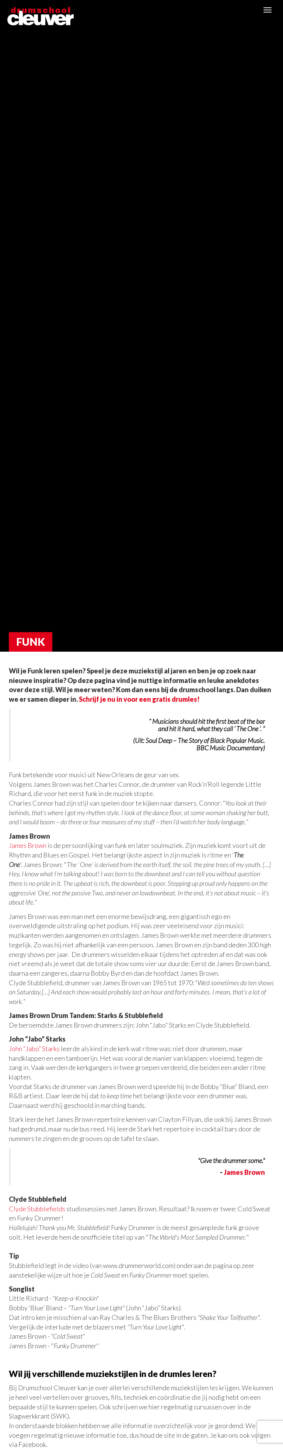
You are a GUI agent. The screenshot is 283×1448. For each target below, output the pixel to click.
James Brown (27, 845)
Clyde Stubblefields (37, 1209)
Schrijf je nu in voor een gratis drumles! (139, 699)
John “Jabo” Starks (34, 1048)
